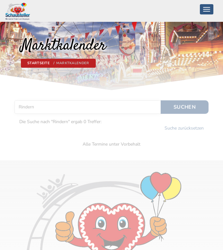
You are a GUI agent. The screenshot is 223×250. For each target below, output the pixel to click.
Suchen (185, 104)
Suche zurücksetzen (184, 126)
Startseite (38, 63)
